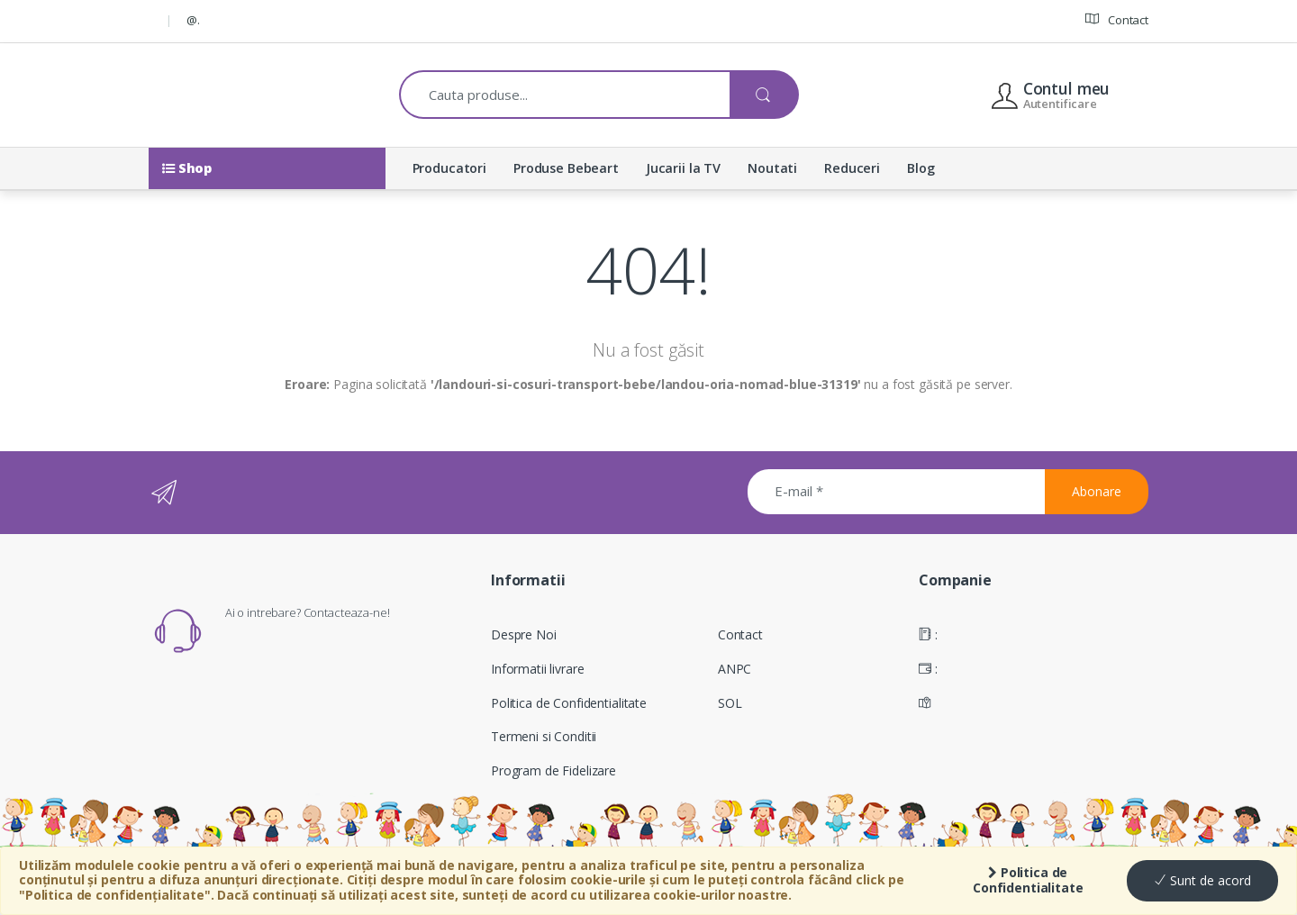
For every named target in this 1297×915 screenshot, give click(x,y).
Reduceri (852, 168)
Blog (920, 168)
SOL (730, 702)
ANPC (734, 668)
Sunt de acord (1202, 880)
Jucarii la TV (683, 168)
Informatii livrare (537, 668)
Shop (187, 168)
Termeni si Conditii (543, 736)
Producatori (449, 168)
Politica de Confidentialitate (1028, 880)
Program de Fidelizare (553, 770)
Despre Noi (524, 634)
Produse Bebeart (566, 168)
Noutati (772, 168)
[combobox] (565, 94)
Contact (1116, 19)
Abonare (1096, 491)
